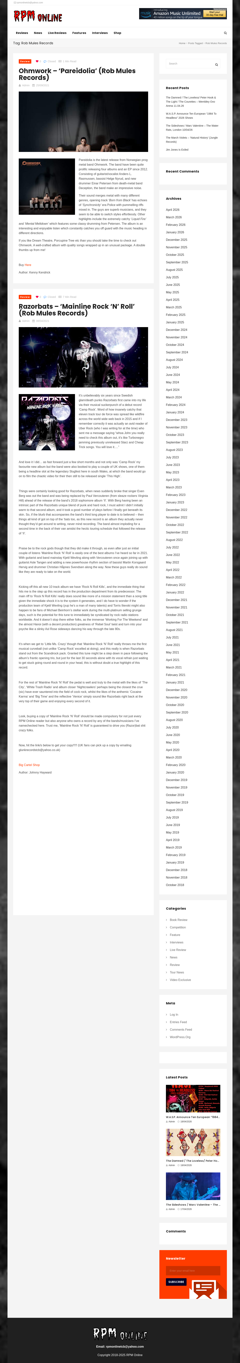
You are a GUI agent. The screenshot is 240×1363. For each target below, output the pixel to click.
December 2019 (176, 780)
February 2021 (175, 675)
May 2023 (172, 472)
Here (28, 265)
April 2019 (172, 840)
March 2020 (174, 757)
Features (79, 33)
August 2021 (174, 630)
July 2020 (172, 727)
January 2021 (175, 682)
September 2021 (177, 622)
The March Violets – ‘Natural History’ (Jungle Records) (192, 139)
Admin (26, 85)
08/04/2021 (42, 320)
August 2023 (174, 449)
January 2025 (175, 322)
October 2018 (175, 885)
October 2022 (175, 524)
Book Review (178, 919)
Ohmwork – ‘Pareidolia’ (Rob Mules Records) (77, 74)
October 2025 (175, 254)
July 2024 (172, 367)
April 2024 (172, 389)
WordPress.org (180, 1037)
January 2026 (175, 232)
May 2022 (172, 562)
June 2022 (173, 554)
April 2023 (172, 479)
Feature (175, 934)
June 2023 (173, 464)
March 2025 (174, 307)
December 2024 (176, 329)
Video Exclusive (180, 980)
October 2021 (175, 615)
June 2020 (173, 735)
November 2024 (176, 337)
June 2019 (173, 825)
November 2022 (176, 517)
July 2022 (172, 547)
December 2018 (176, 870)
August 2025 (174, 269)
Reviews (22, 33)
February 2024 (175, 404)
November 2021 (176, 607)
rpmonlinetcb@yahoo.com (28, 2)
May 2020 (172, 742)
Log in (174, 1014)
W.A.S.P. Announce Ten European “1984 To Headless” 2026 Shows (191, 115)
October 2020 (175, 705)
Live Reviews (57, 33)
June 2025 (173, 284)
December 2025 (176, 239)
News (38, 33)
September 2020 (177, 712)
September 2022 (177, 532)
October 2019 (175, 795)
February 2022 (175, 585)
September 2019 (177, 802)
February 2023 (175, 494)
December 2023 (176, 419)
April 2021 (172, 660)
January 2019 (175, 862)
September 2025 (177, 262)
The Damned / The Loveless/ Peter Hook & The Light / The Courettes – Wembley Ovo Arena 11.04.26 (191, 101)
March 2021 (174, 667)
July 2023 (172, 457)
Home (182, 43)
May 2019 (172, 832)
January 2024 (175, 412)
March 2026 (174, 217)
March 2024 (174, 397)
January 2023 (175, 502)
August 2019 (174, 810)
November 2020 (176, 697)
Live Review (178, 949)
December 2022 (176, 509)
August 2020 (174, 720)
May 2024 (172, 382)
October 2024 (175, 344)
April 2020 (172, 750)
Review (25, 61)
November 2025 (176, 247)
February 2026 (175, 224)
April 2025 (172, 299)
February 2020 (175, 765)
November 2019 (176, 787)
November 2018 (176, 877)
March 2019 (174, 847)
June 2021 (173, 645)
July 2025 (172, 277)
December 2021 (176, 600)
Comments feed (181, 1029)
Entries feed (178, 1022)
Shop (117, 33)
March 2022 (174, 577)
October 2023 (175, 434)
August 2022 (174, 539)
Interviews (100, 33)
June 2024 (173, 374)
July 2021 (172, 637)
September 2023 (177, 442)
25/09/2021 (42, 85)
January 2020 (175, 772)
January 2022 (175, 592)
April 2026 (172, 209)
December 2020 (176, 690)
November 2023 (176, 427)
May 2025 (172, 292)
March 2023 (174, 487)
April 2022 (172, 569)
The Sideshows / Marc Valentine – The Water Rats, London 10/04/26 (192, 127)
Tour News (177, 972)
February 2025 (175, 314)
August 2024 (174, 359)
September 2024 (177, 352)
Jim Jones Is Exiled (177, 149)
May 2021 (172, 652)
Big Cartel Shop (29, 765)
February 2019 (175, 855)
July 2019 (172, 817)
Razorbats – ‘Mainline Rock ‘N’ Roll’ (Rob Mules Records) (77, 310)
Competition (178, 927)
